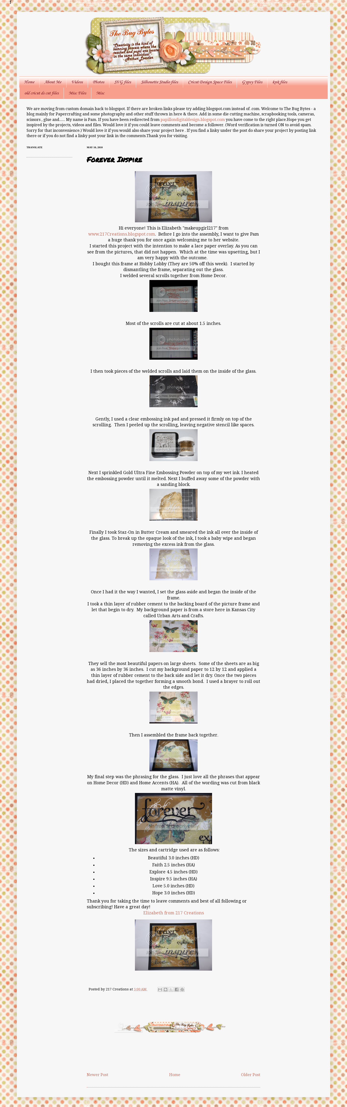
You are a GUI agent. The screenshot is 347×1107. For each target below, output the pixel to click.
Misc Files (77, 93)
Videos (77, 82)
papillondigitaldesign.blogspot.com (193, 119)
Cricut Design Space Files (210, 82)
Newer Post (97, 1074)
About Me (52, 82)
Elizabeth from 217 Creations (173, 913)
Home (29, 82)
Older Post (250, 1074)
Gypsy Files (252, 82)
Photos (98, 82)
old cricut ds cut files (41, 93)
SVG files (122, 82)
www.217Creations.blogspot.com (121, 234)
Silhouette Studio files (159, 82)
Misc (100, 93)
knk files (279, 82)
